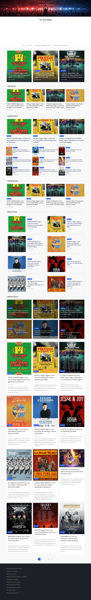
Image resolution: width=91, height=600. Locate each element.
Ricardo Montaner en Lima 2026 (14, 568)
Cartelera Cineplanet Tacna (13, 593)
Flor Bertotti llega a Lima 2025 (14, 587)
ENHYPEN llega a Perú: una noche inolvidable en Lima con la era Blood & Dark (48, 171)
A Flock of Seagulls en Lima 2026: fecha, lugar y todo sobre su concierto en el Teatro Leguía (71, 75)
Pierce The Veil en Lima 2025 (13, 584)
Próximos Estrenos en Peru (43, 45)
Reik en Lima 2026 (11, 590)
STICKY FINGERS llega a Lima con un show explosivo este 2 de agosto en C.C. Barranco (19, 75)
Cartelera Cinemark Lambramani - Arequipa (17, 576)
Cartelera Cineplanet (11, 574)
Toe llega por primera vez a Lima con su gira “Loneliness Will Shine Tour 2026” (19, 485)
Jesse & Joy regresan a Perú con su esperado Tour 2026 (74, 263)
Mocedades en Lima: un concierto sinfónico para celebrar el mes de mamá (73, 171)
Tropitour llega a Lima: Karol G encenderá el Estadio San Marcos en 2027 (74, 105)
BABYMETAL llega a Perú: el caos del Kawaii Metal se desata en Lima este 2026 (21, 171)
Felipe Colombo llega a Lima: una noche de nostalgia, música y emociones (43, 332)
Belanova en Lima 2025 (12, 571)
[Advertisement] (45, 34)
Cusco (30, 45)
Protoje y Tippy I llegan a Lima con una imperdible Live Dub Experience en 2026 (44, 75)
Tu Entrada (45, 19)
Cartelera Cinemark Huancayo (13, 582)
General (11, 70)
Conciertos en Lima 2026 (61, 45)
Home (24, 45)
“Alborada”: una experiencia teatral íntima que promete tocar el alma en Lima (74, 161)
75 (49, 559)
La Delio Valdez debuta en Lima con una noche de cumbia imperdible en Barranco (48, 161)
